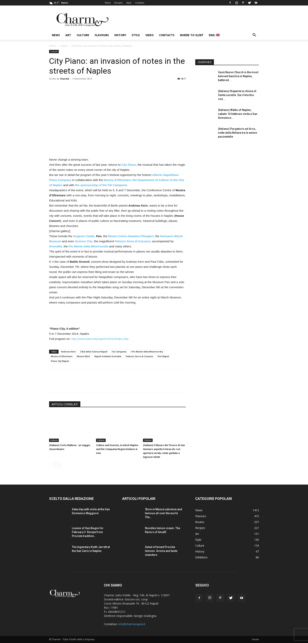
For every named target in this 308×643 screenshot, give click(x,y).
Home (52, 46)
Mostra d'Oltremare (61, 356)
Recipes (118, 2)
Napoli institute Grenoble (107, 356)
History (120, 35)
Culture (83, 35)
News (108, 2)
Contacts (139, 2)
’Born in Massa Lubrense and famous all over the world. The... (163, 513)
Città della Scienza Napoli (93, 351)
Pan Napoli (163, 356)
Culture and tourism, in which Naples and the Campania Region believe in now (117, 449)
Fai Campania (119, 351)
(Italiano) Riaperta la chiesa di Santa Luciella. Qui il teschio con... (237, 95)
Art (68, 35)
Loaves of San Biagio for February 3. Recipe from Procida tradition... (88, 532)
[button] (254, 35)
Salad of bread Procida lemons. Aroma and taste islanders (161, 550)
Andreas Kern (68, 351)
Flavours (102, 35)
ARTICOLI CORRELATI (64, 404)
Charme (64, 78)
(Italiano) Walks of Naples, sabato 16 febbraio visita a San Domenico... (237, 113)
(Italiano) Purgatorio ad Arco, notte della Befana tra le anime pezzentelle (237, 132)
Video (149, 35)
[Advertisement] (117, 316)
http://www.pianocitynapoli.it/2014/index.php (99, 338)
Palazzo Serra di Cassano (139, 356)
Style (128, 2)
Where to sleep (191, 35)
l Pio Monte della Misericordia (147, 351)
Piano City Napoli (60, 360)
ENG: (214, 35)
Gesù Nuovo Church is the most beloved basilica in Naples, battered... (238, 76)
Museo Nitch (83, 356)
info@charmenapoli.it (131, 624)
